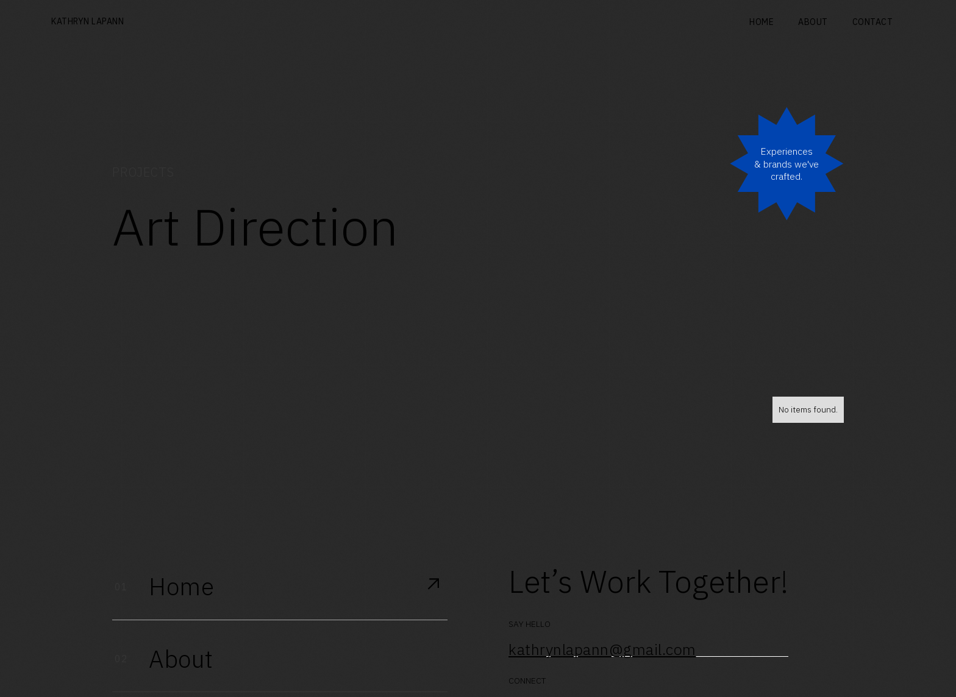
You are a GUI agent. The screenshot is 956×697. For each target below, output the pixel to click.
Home (761, 21)
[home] (87, 22)
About (813, 21)
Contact (872, 21)
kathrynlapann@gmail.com (602, 650)
